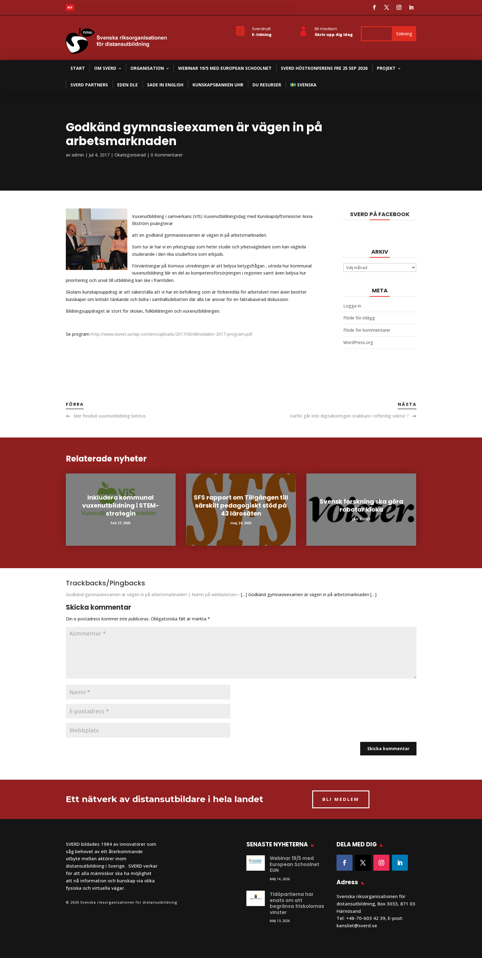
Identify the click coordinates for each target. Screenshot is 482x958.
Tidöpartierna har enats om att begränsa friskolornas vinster (297, 903)
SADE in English (165, 85)
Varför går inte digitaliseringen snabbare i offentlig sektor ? (349, 416)
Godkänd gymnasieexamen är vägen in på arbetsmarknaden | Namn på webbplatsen (151, 594)
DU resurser (267, 85)
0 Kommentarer (167, 155)
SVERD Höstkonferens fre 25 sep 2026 (324, 68)
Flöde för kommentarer (366, 330)
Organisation (147, 68)
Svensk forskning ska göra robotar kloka (361, 505)
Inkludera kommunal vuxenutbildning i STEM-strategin (120, 505)
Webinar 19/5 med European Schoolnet (225, 68)
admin (78, 155)
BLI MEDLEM (340, 799)
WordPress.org (358, 342)
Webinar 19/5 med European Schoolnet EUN (294, 864)
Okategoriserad (130, 155)
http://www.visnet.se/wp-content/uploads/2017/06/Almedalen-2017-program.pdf (171, 334)
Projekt (386, 68)
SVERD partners (89, 85)
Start (77, 68)
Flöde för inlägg (359, 318)
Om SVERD (105, 68)
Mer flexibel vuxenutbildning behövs (110, 416)
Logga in (352, 306)
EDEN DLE (127, 85)
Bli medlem (326, 29)
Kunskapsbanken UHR (218, 85)
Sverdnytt (261, 29)
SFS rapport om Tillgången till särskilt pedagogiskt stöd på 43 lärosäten (241, 505)
